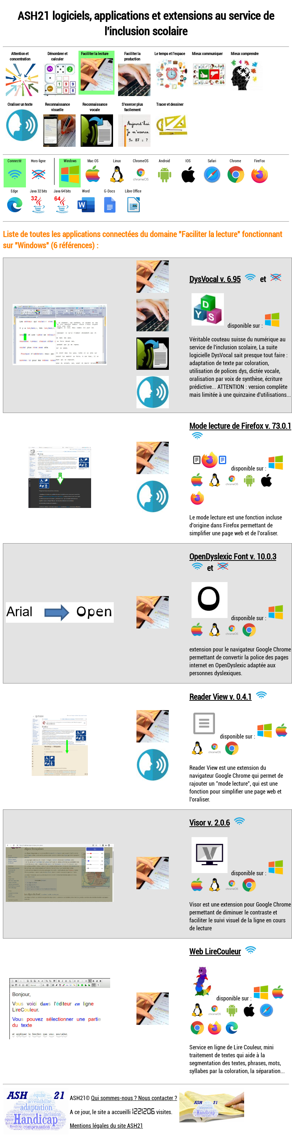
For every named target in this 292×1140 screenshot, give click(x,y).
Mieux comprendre (245, 53)
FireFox (259, 161)
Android (164, 161)
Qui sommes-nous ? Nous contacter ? (134, 1098)
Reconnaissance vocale (94, 106)
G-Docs (109, 191)
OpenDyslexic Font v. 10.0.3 (232, 556)
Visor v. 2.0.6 (209, 822)
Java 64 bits (62, 191)
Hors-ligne (38, 161)
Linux (117, 161)
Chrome (235, 161)
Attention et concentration (20, 56)
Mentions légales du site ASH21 (106, 1126)
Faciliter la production (132, 56)
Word (86, 191)
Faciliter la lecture (94, 53)
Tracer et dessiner (169, 104)
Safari (212, 161)
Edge (14, 191)
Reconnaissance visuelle (57, 106)
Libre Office (133, 191)
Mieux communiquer (207, 53)
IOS (187, 161)
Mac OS (92, 161)
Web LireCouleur (215, 951)
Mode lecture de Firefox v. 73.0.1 (240, 425)
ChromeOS (140, 161)
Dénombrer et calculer (57, 56)
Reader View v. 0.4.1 (220, 696)
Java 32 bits (38, 191)
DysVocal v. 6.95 (215, 278)
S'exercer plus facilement (132, 106)
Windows (70, 161)
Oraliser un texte (20, 104)
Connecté (15, 161)
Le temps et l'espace (169, 53)
